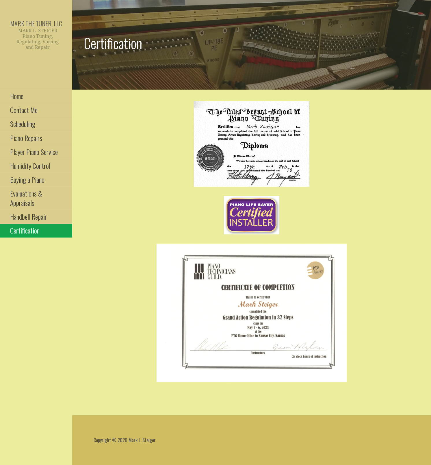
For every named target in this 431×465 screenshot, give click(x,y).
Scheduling (22, 123)
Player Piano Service (34, 152)
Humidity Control (30, 165)
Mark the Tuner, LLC (36, 23)
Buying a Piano (27, 179)
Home (16, 96)
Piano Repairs (26, 138)
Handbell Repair (28, 216)
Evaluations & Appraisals (26, 198)
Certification (25, 230)
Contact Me (24, 110)
